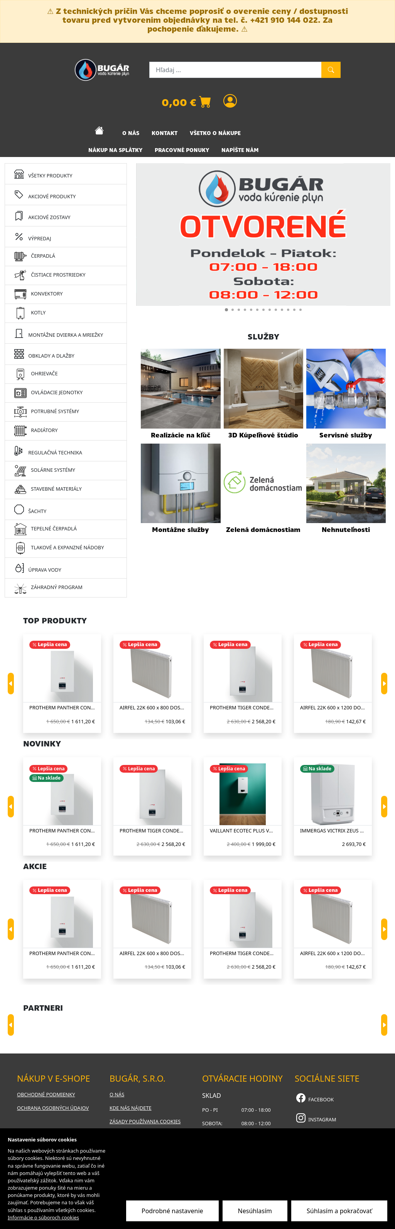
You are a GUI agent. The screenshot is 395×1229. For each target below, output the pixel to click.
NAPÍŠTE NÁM (239, 150)
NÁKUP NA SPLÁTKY (115, 150)
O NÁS (130, 133)
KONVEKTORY (38, 294)
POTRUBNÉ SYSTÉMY (46, 412)
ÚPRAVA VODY (37, 567)
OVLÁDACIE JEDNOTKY (48, 393)
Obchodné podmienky (46, 1094)
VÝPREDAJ (32, 236)
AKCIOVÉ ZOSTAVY (42, 215)
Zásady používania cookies (145, 1121)
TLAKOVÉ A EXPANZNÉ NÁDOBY (59, 548)
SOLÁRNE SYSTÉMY (44, 470)
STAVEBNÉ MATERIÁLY (48, 489)
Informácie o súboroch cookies (43, 1217)
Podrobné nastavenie (172, 1211)
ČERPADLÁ (34, 256)
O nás (117, 1094)
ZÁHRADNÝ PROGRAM (48, 588)
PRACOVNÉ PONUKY (182, 150)
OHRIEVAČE (36, 374)
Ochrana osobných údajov (53, 1107)
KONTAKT (164, 133)
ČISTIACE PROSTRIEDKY (49, 275)
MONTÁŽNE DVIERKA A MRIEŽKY (58, 332)
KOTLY (30, 313)
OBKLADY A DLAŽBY (44, 353)
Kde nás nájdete (131, 1107)
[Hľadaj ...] (235, 70)
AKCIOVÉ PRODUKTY (45, 194)
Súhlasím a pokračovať (339, 1211)
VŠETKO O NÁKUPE (215, 133)
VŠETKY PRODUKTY (43, 173)
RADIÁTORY (35, 431)
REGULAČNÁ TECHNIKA (48, 450)
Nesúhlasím (255, 1211)
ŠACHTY (30, 509)
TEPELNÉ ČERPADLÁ (45, 529)
